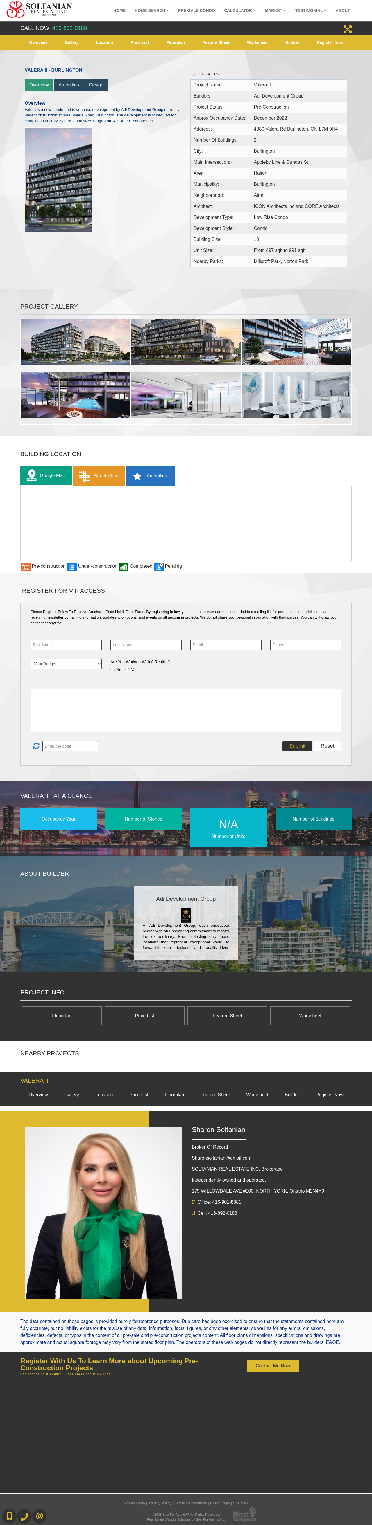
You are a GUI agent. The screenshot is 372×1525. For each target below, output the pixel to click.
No (118, 670)
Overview (38, 42)
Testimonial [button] (311, 10)
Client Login (220, 1503)
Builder (292, 42)
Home (119, 10)
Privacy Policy (159, 1503)
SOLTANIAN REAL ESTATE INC (237, 1169)
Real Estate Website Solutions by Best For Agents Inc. (186, 1519)
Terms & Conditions (191, 1503)
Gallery (71, 42)
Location (104, 42)
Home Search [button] (152, 10)
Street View (97, 476)
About (343, 10)
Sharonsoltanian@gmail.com (221, 1158)
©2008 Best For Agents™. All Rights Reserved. (186, 1514)
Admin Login (134, 1503)
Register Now (330, 42)
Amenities (69, 84)
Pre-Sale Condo (196, 10)
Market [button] (275, 10)
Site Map (240, 1503)
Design (96, 84)
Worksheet (257, 42)
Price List (139, 42)
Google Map (44, 475)
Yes (134, 670)
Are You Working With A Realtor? (140, 661)
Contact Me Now (273, 1365)
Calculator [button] (240, 10)
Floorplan (176, 42)
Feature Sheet (216, 42)
